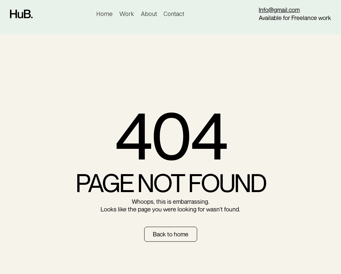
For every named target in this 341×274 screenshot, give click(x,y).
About (149, 14)
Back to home (170, 234)
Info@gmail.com (279, 9)
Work (126, 14)
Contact (174, 14)
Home (104, 14)
